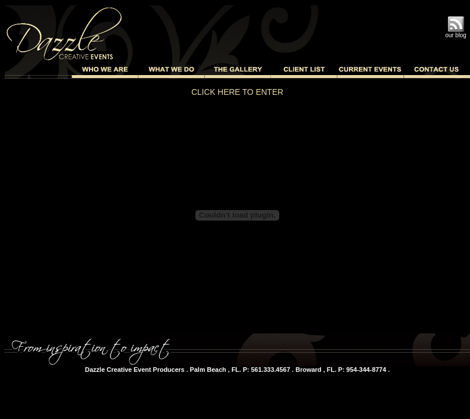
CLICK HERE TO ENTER (237, 92)
